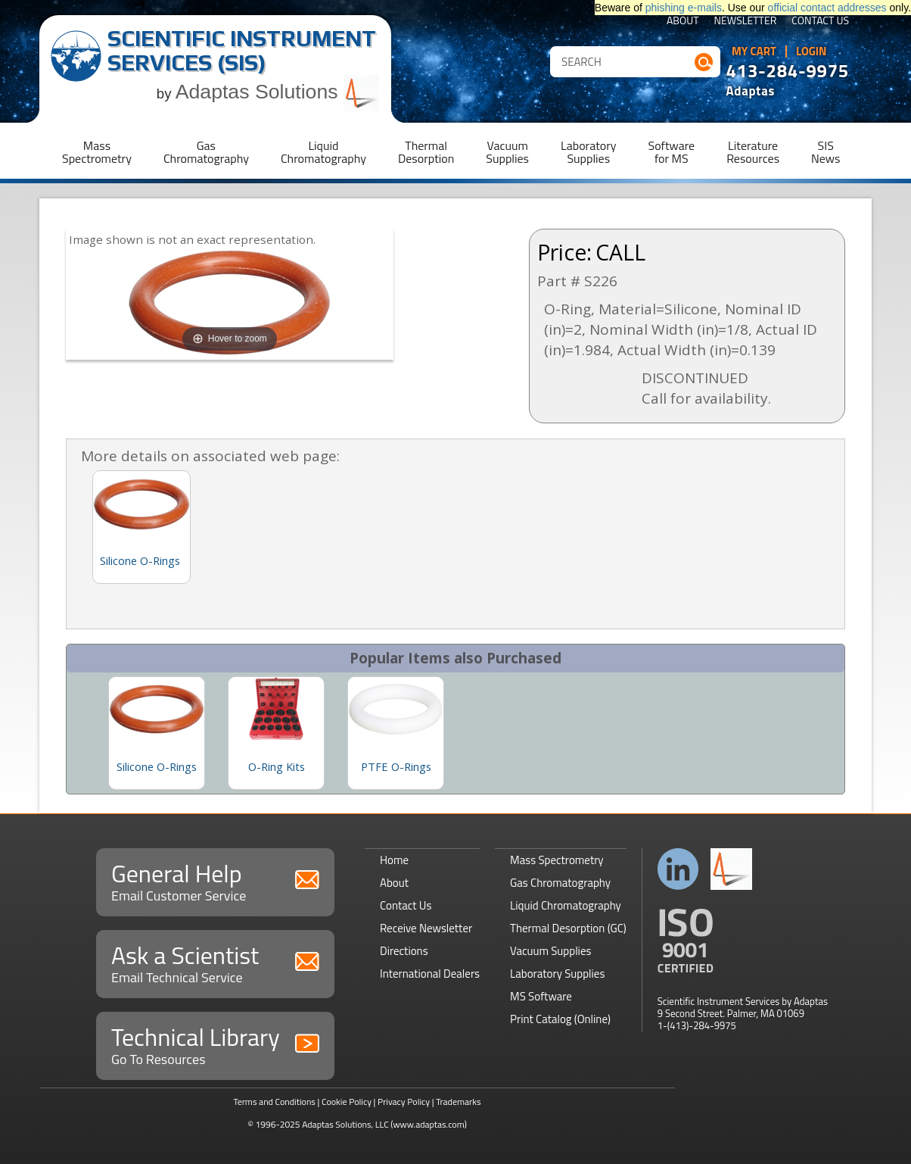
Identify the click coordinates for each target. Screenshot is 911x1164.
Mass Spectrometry (557, 860)
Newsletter (745, 21)
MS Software (541, 996)
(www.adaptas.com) (428, 1124)
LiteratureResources (752, 151)
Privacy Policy (404, 1101)
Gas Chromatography (560, 882)
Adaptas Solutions (278, 91)
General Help (215, 880)
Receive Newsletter (426, 928)
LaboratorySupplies (588, 151)
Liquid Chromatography (565, 905)
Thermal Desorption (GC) (568, 928)
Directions (404, 951)
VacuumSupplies (507, 151)
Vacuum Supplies (550, 951)
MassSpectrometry (97, 151)
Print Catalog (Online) (560, 1019)
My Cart (754, 51)
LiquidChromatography (323, 151)
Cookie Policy (347, 1101)
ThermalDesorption (426, 151)
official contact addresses (827, 8)
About (683, 21)
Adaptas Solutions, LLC (345, 1124)
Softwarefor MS (671, 151)
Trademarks (458, 1101)
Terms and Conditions (274, 1101)
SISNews (825, 151)
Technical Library (215, 1044)
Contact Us (820, 21)
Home (394, 860)
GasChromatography (206, 151)
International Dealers (430, 973)
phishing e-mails (683, 8)
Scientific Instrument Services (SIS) (241, 50)
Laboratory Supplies (557, 973)
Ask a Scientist (215, 962)
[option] (156, 733)
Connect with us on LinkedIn (678, 869)
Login (811, 51)
